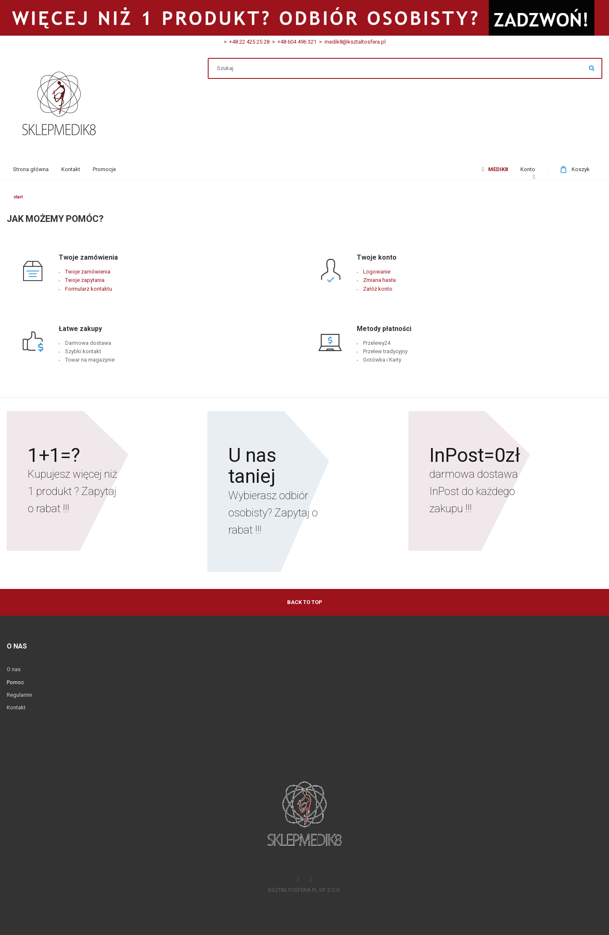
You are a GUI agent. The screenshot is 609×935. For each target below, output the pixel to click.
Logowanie (376, 271)
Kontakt (16, 707)
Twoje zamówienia (87, 271)
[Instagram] (311, 879)
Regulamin (19, 695)
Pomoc (15, 682)
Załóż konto (377, 289)
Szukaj (591, 68)
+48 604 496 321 (295, 42)
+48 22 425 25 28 (249, 42)
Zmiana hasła (379, 280)
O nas (14, 669)
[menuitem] (31, 169)
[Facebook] (298, 879)
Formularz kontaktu (88, 289)
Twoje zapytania (85, 280)
